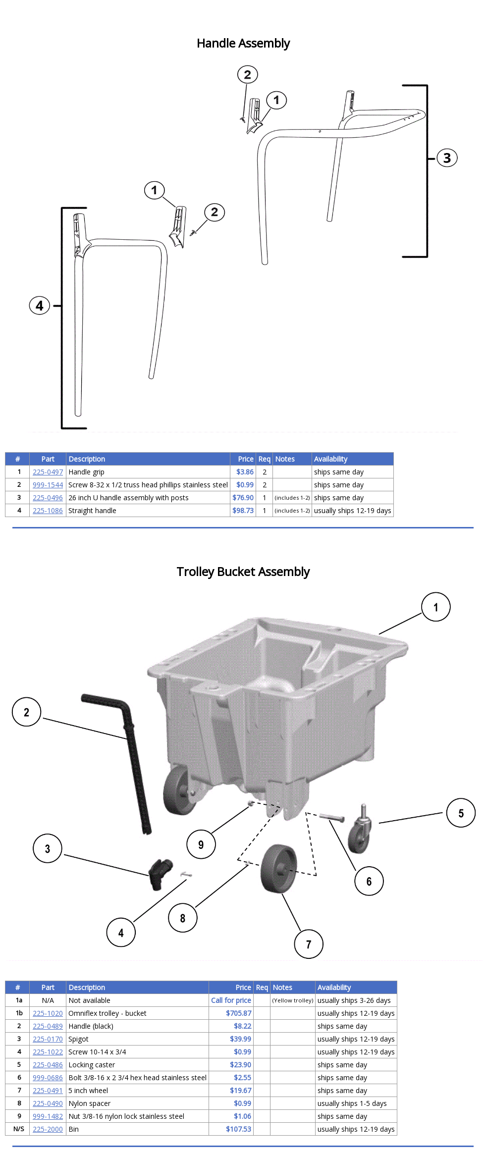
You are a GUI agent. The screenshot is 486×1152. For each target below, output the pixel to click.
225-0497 (48, 471)
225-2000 (48, 1129)
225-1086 (48, 510)
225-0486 (48, 1064)
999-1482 (48, 1116)
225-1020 (48, 1013)
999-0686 (48, 1077)
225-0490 (48, 1103)
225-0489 (48, 1026)
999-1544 (48, 484)
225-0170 (48, 1039)
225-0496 (48, 497)
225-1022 (48, 1051)
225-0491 (48, 1090)
